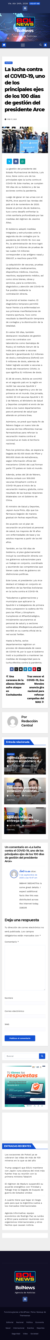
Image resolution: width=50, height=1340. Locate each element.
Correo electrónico (14, 1011)
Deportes (41, 1328)
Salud (8, 1328)
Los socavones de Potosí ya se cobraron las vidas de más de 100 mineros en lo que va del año (23, 1157)
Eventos (30, 1328)
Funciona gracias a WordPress (17, 1312)
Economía (39, 1322)
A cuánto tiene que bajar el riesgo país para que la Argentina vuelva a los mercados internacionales (23, 1203)
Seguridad (16, 1334)
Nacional (20, 1322)
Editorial (9, 1322)
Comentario (12, 941)
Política (8, 62)
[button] (40, 45)
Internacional (18, 1328)
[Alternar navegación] (22, 45)
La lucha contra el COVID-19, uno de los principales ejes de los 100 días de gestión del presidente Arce (25, 89)
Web (7, 1024)
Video (25, 1334)
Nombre (9, 998)
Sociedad (34, 1334)
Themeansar (25, 1316)
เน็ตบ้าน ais (24, 871)
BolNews (25, 30)
